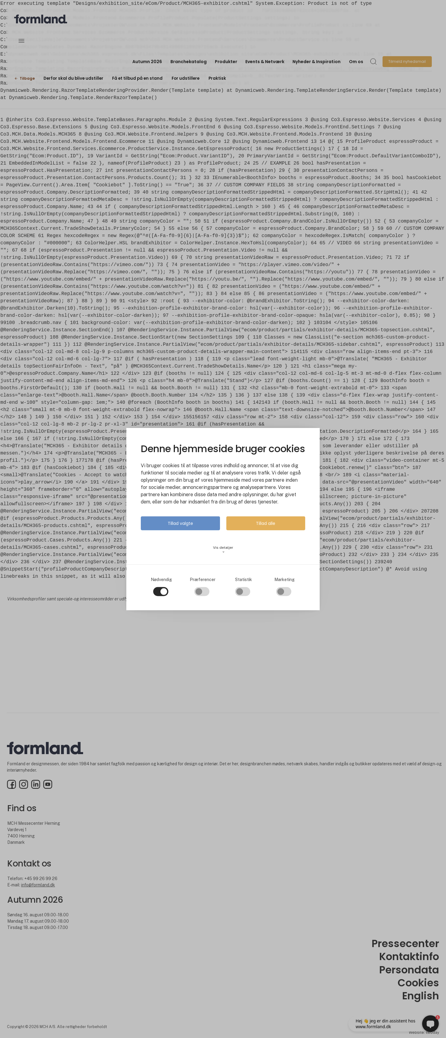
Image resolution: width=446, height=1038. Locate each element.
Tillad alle (265, 523)
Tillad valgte (180, 523)
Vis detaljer (223, 549)
